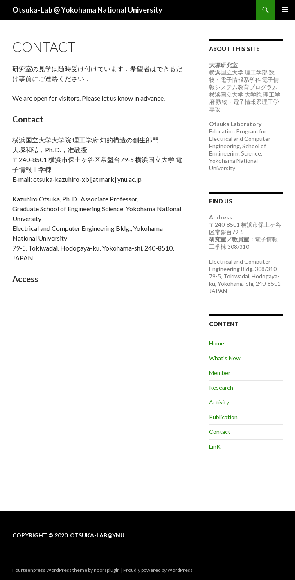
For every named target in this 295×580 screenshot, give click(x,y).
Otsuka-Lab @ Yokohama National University (87, 9)
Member (219, 372)
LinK (215, 446)
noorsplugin (107, 570)
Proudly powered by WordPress (158, 570)
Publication (223, 416)
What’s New (225, 357)
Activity (219, 402)
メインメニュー (285, 10)
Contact (219, 431)
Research (221, 387)
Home (216, 343)
